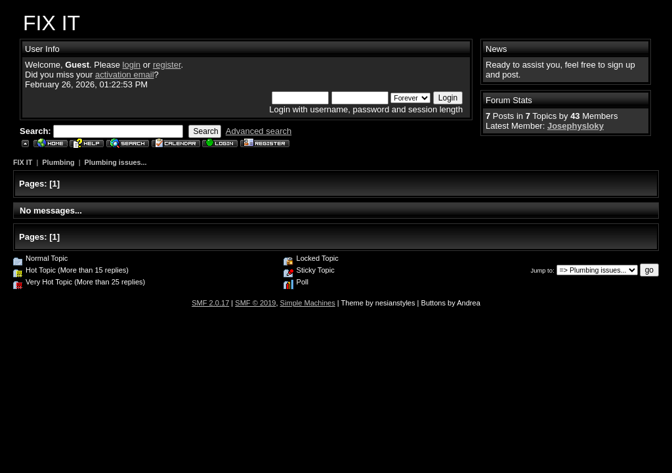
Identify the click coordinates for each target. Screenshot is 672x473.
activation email (124, 74)
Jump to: (543, 270)
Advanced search (258, 131)
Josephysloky (575, 126)
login (131, 65)
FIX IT (22, 162)
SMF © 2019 (255, 303)
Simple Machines (307, 303)
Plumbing (58, 162)
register (167, 65)
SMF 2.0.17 (210, 303)
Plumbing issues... (116, 162)
